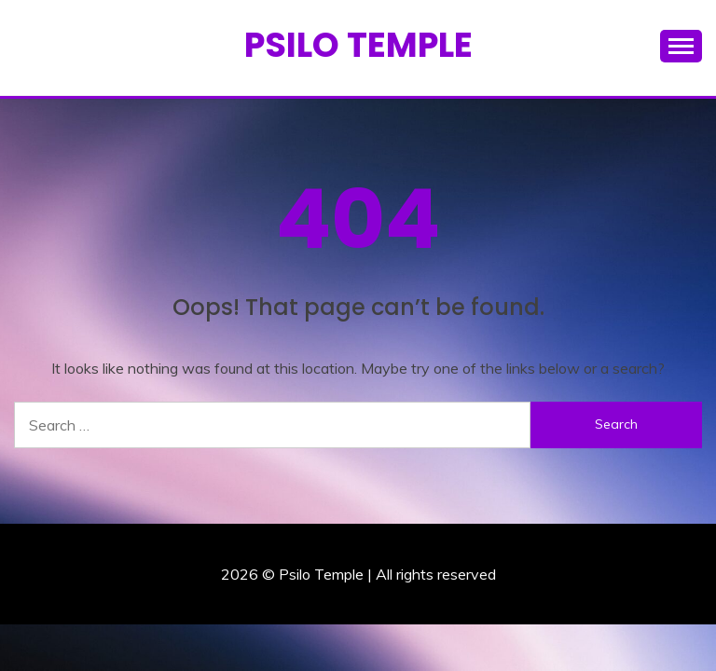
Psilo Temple (358, 45)
